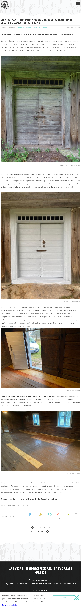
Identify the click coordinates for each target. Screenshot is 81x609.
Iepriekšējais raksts (40, 527)
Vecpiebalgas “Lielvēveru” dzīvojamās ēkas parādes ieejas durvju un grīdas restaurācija (32, 27)
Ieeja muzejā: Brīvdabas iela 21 (40, 580)
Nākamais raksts (40, 531)
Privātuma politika (9, 605)
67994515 (55, 583)
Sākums (3, 27)
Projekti (11, 27)
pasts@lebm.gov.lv (67, 584)
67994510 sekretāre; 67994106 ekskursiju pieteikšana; (26, 584)
